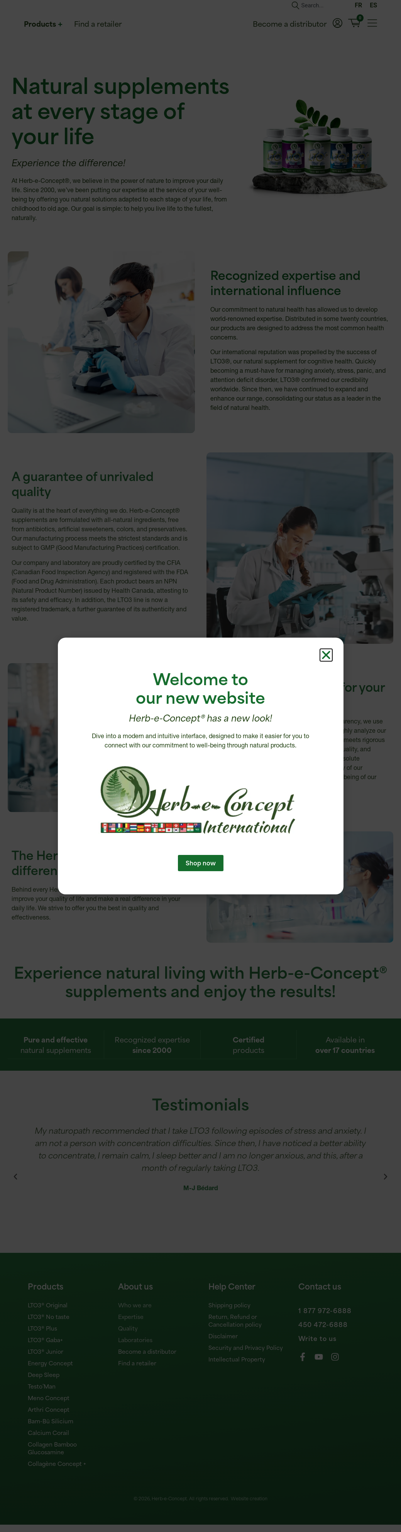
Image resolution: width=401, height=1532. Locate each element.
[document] (200, 766)
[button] (326, 669)
